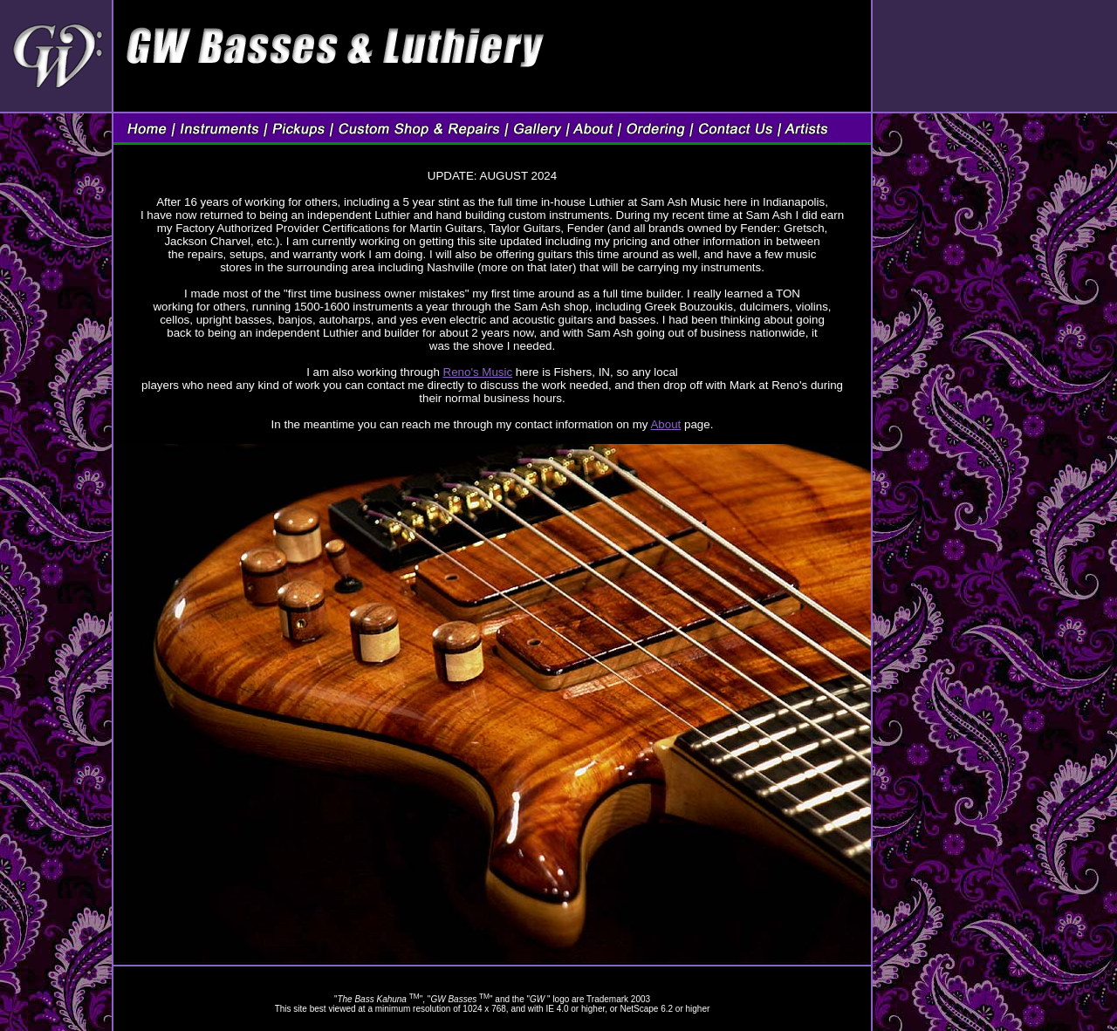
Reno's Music (478, 372)
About (665, 424)
